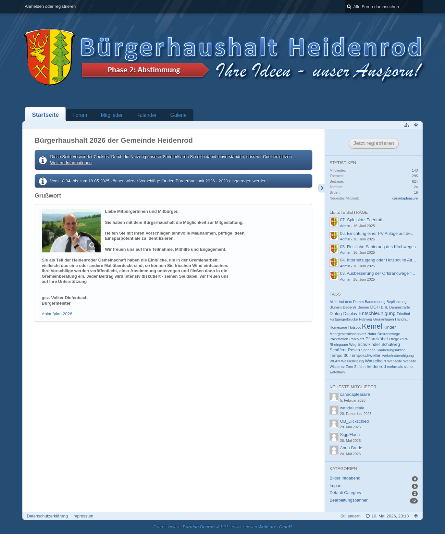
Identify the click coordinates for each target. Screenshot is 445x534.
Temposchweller (365, 355)
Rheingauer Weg (342, 344)
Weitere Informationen (71, 162)
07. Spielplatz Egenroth (361, 219)
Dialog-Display (343, 313)
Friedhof (403, 314)
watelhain (337, 372)
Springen (368, 350)
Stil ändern (350, 516)
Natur (371, 334)
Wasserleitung (352, 361)
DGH (375, 307)
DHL (384, 307)
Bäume (363, 307)
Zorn (349, 367)
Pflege (394, 339)
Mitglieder (112, 115)
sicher (409, 367)
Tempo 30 (338, 355)
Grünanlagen (383, 319)
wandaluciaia (352, 408)
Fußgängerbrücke (343, 319)
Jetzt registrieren (373, 143)
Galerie (178, 115)
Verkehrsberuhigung (398, 356)
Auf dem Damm (351, 302)
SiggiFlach (350, 434)
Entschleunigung (376, 313)
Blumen (335, 307)
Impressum (82, 516)
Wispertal (336, 367)
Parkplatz (356, 339)
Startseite (45, 115)
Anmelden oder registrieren (50, 6)
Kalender (146, 115)
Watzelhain (375, 360)
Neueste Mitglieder (352, 386)
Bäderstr (350, 307)
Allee (333, 302)
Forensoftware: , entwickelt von (222, 526)
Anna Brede (351, 447)
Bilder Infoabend (344, 478)
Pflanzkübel (376, 338)
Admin (345, 226)
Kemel (372, 326)
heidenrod (376, 366)
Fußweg (365, 319)
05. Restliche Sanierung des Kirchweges (377, 246)
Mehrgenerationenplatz (347, 334)
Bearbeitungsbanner (348, 500)
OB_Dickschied (354, 421)
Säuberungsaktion (391, 350)
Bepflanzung (396, 302)
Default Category (345, 492)
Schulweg (390, 344)
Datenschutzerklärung (47, 516)
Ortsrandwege (388, 334)
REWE (405, 339)
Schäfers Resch (344, 349)
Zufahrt (359, 367)
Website (409, 361)
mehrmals (395, 367)
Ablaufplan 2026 (57, 313)
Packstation (338, 339)
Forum (79, 115)
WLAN (334, 361)
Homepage (338, 327)
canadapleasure (405, 198)
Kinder (389, 327)
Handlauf (402, 319)
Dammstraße (399, 307)
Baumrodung (375, 302)
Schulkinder (369, 344)
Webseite (394, 361)
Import (335, 485)
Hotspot (354, 327)
